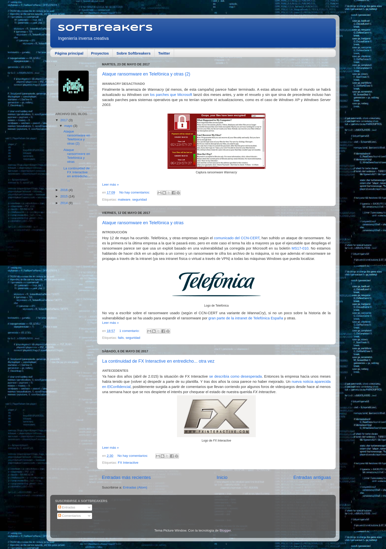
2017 (64, 120)
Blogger (225, 530)
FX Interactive (128, 462)
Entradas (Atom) (135, 487)
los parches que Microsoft (171, 95)
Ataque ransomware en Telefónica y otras (143, 222)
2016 (64, 190)
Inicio (222, 477)
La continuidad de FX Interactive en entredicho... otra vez (158, 361)
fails (121, 338)
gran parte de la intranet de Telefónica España (246, 318)
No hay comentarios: (135, 192)
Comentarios (69, 516)
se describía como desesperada (235, 376)
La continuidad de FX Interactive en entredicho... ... (77, 174)
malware (124, 199)
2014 (64, 203)
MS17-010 (300, 248)
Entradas (66, 507)
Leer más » (110, 184)
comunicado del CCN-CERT (236, 238)
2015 (64, 196)
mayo (68, 126)
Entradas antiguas (312, 477)
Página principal (69, 53)
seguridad (139, 199)
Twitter (164, 53)
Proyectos (100, 53)
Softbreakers (105, 28)
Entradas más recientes (126, 477)
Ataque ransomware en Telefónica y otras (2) (146, 74)
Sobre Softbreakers (133, 53)
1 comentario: (130, 331)
